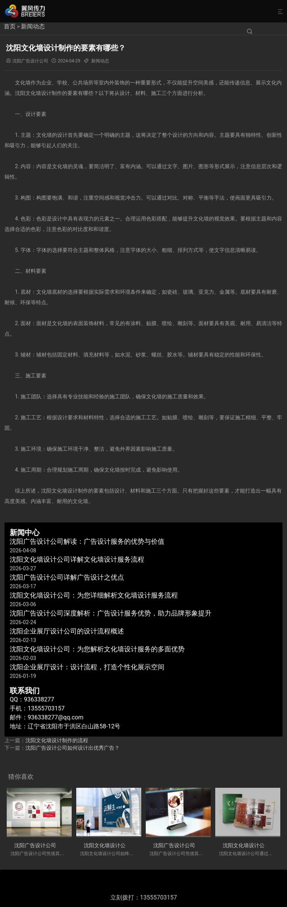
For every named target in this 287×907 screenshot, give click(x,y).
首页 (10, 26)
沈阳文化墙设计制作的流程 (56, 740)
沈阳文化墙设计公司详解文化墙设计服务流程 (136, 845)
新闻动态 (33, 26)
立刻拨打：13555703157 (143, 897)
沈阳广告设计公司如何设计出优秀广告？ (72, 748)
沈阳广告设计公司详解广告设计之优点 (197, 845)
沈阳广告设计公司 (30, 61)
